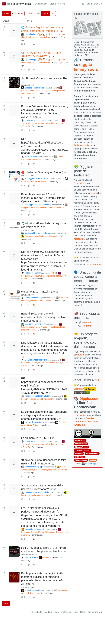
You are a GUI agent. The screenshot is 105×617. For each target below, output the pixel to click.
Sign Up (98, 4)
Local (45, 13)
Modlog (93, 460)
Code (82, 612)
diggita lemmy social (16, 4)
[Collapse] (76, 18)
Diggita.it (78, 183)
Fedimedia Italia (81, 145)
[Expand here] (14, 82)
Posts (6, 13)
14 (23, 403)
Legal (56, 612)
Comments (17, 13)
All (53, 13)
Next (5, 603)
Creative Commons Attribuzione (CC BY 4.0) (86, 421)
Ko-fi (97, 380)
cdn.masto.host (27, 85)
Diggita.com (89, 399)
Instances (66, 612)
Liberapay (79, 389)
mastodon (87, 322)
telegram (86, 326)
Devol (94, 193)
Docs (75, 612)
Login (89, 4)
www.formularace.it (29, 554)
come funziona (94, 264)
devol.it (80, 355)
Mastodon (79, 239)
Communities (41, 4)
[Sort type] (14, 20)
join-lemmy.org (95, 612)
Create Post (55, 4)
